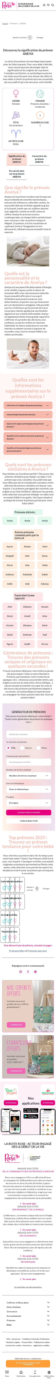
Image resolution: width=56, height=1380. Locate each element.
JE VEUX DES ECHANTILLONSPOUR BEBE (28, 1364)
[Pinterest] (35, 1139)
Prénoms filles (17, 1117)
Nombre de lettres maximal (18, 769)
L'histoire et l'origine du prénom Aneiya (24, 405)
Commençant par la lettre (18, 756)
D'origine (10, 797)
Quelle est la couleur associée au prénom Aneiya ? (25, 437)
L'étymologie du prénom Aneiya (21, 414)
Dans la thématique (15, 783)
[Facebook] (28, 1139)
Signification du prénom (16, 159)
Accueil (5, 23)
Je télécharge (10, 1270)
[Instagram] (20, 1139)
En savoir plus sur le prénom (16, 173)
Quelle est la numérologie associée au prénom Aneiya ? (24, 449)
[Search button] (52, 5)
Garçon (28, 748)
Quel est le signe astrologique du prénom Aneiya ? (25, 425)
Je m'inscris (16, 1192)
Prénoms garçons (37, 1117)
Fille (13, 748)
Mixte (44, 748)
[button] (7, 1373)
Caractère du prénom (39, 159)
